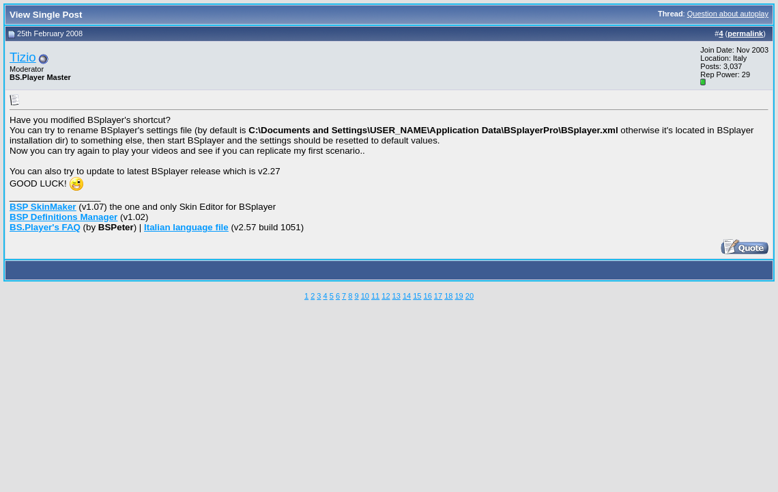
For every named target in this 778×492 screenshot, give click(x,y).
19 (459, 296)
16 (428, 296)
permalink (745, 33)
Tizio (23, 57)
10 (365, 296)
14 (407, 296)
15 (417, 296)
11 (375, 296)
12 (385, 296)
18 (448, 296)
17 (438, 296)
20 (469, 296)
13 (396, 296)
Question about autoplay (727, 14)
